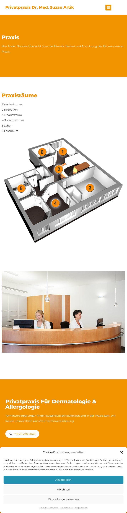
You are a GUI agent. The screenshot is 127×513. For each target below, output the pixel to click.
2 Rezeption (10, 109)
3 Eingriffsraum (12, 115)
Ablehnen (63, 489)
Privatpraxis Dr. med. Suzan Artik (39, 7)
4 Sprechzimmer (13, 120)
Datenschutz (66, 507)
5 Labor (7, 125)
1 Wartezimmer (12, 104)
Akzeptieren (63, 479)
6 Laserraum (10, 131)
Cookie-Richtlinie (49, 507)
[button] (121, 452)
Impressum (81, 507)
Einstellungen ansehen (63, 499)
